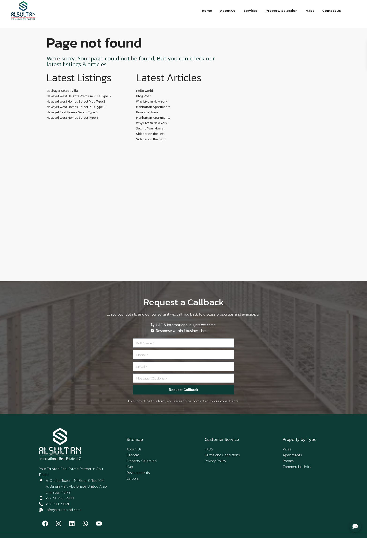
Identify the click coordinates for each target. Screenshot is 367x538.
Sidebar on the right (151, 139)
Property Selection (282, 10)
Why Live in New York (151, 101)
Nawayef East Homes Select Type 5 (72, 112)
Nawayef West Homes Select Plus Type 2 (76, 101)
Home (208, 10)
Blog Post (143, 96)
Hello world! (145, 90)
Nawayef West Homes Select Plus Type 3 (76, 106)
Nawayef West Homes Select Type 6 (72, 117)
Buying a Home (147, 112)
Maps (310, 10)
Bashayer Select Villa (62, 90)
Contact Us (331, 10)
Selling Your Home (149, 128)
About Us (229, 10)
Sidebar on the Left (150, 133)
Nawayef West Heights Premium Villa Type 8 (79, 96)
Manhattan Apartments (153, 106)
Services (251, 10)
